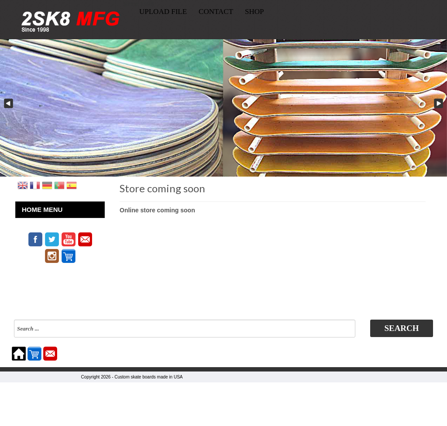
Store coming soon (162, 188)
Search (401, 328)
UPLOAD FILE (163, 12)
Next (439, 104)
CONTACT (216, 12)
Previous (8, 104)
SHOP (254, 12)
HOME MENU (42, 209)
